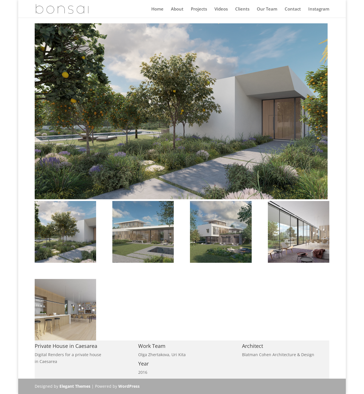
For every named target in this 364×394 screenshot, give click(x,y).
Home (157, 9)
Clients (242, 9)
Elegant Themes (74, 386)
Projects (199, 9)
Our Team (267, 9)
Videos (221, 9)
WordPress (129, 386)
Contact (293, 9)
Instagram (318, 9)
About (177, 9)
